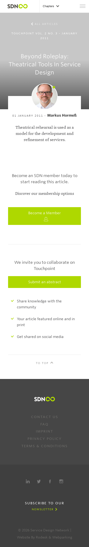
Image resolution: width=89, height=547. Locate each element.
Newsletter (43, 509)
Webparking (62, 537)
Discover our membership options (44, 193)
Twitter (39, 481)
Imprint (44, 431)
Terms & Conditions (44, 446)
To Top (42, 363)
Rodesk (42, 537)
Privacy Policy (45, 439)
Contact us (44, 417)
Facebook (50, 481)
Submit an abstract (44, 282)
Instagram (61, 481)
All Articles (46, 24)
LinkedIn (28, 481)
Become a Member (44, 216)
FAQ (44, 424)
